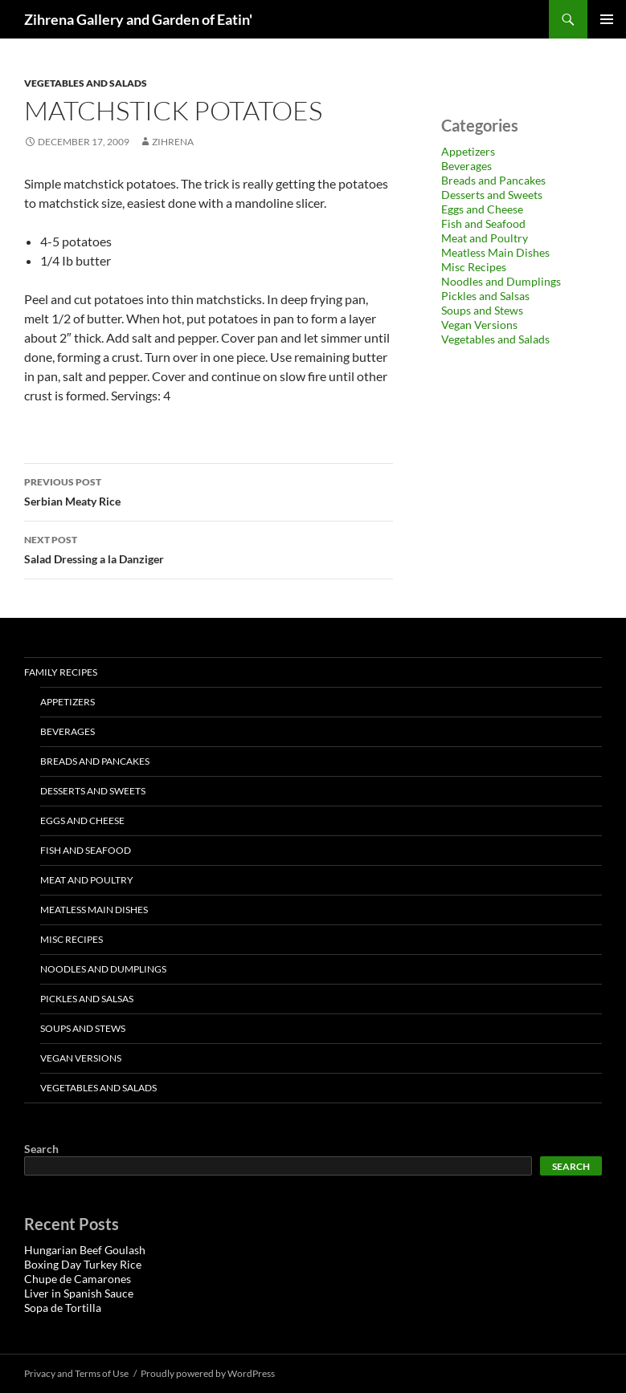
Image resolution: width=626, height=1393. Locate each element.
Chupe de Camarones (77, 1278)
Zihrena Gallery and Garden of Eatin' (138, 19)
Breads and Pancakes (493, 180)
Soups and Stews (482, 310)
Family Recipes (60, 672)
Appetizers (468, 151)
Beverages (466, 166)
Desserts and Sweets (491, 194)
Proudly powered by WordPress (208, 1373)
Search (41, 1148)
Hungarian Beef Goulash (84, 1250)
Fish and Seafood (483, 223)
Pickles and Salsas (485, 296)
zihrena (173, 142)
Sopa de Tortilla (62, 1307)
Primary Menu (606, 19)
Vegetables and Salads (85, 83)
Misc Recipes (473, 267)
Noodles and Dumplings (501, 281)
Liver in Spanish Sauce (78, 1293)
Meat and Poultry (484, 238)
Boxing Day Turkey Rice (82, 1264)
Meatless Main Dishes (495, 252)
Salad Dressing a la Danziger (208, 548)
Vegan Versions (479, 324)
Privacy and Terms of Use (76, 1373)
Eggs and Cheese (482, 209)
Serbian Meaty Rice (208, 490)
